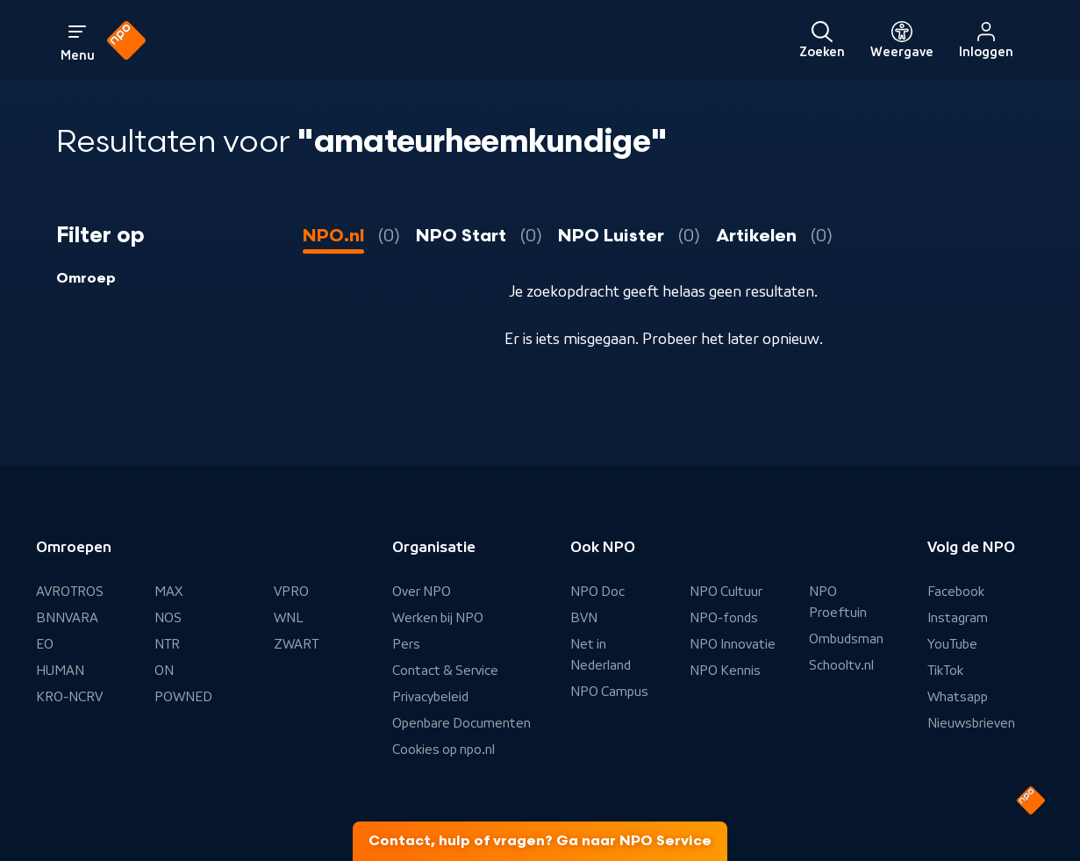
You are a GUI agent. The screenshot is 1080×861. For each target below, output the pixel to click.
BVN (583, 618)
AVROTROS (70, 592)
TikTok (945, 671)
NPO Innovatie (733, 644)
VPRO (291, 592)
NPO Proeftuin (838, 602)
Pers (406, 644)
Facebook (955, 592)
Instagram (957, 618)
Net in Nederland (600, 654)
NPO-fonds (724, 618)
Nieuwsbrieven (971, 723)
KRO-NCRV (69, 697)
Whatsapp (957, 697)
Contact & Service (445, 671)
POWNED (183, 697)
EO (45, 644)
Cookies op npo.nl (443, 750)
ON (164, 671)
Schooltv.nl (841, 665)
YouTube (952, 644)
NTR (167, 644)
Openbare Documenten (461, 723)
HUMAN (60, 671)
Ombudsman (846, 639)
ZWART (296, 644)
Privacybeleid (430, 697)
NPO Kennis (725, 671)
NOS (168, 618)
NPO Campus (609, 692)
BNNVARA (67, 618)
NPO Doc (597, 592)
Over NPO (421, 592)
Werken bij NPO (437, 618)
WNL (289, 618)
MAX (168, 592)
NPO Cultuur (726, 592)
